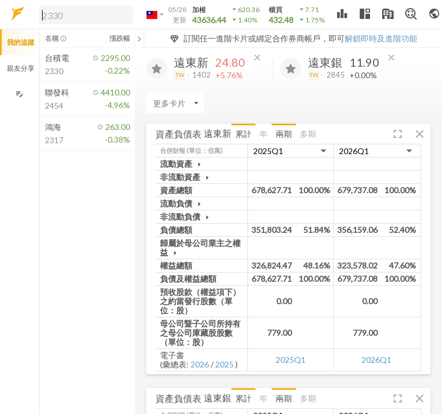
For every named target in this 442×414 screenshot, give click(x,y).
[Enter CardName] (175, 103)
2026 (199, 364)
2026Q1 (376, 360)
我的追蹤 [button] (21, 42)
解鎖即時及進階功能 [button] (381, 38)
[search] (86, 15)
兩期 (284, 134)
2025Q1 (291, 360)
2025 (224, 364)
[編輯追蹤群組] (19, 94)
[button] (84, 14)
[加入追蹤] (156, 68)
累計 (243, 134)
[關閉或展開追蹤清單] (139, 38)
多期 (308, 134)
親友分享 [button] (21, 68)
